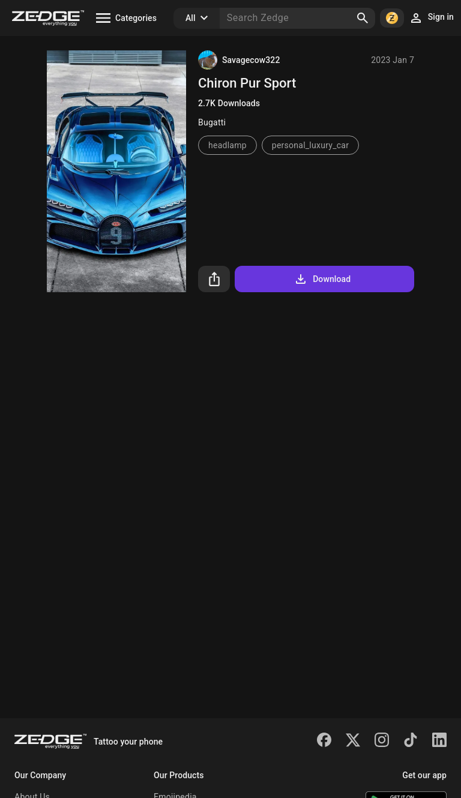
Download (322, 279)
